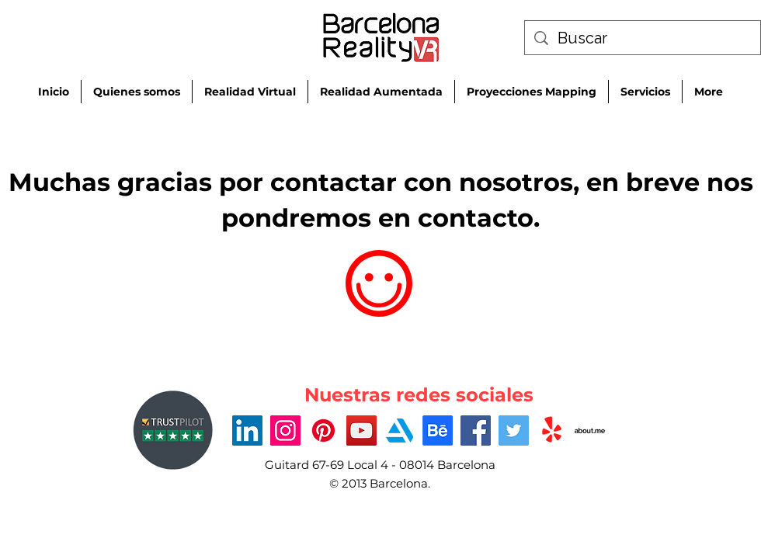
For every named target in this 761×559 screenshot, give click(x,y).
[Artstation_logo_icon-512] (399, 430)
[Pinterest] (323, 430)
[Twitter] (514, 430)
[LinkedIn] (247, 430)
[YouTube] (361, 430)
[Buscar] (643, 38)
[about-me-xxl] (590, 430)
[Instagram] (285, 430)
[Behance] (437, 430)
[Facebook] (475, 430)
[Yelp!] (552, 430)
